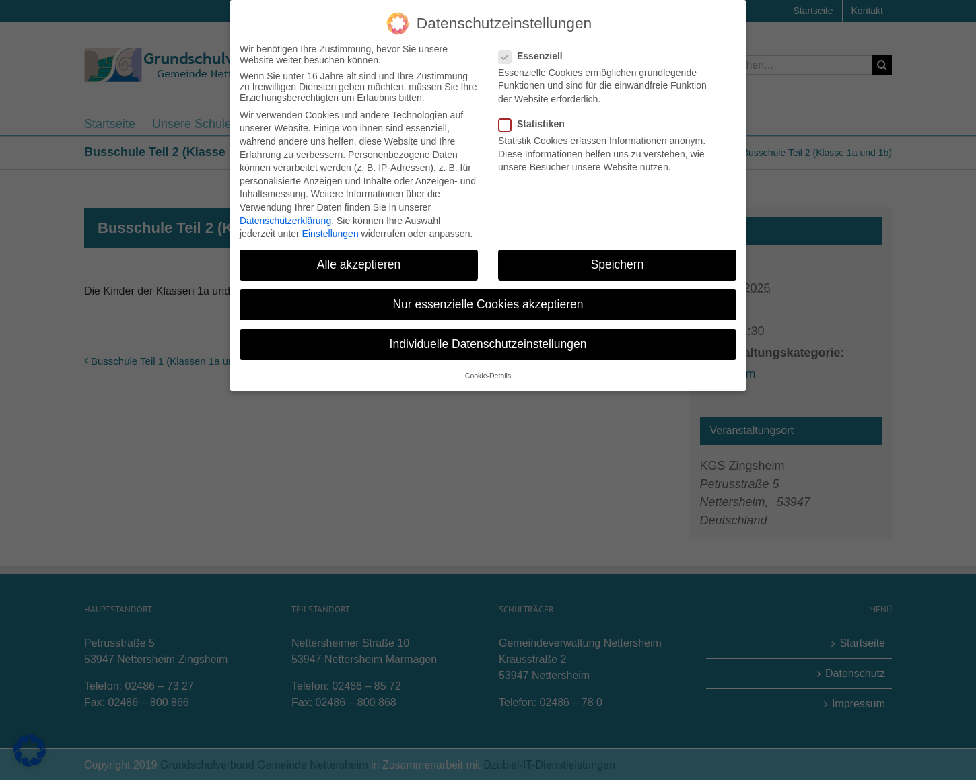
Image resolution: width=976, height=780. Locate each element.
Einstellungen (330, 231)
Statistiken (537, 121)
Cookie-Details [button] (488, 373)
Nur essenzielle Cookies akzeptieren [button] (487, 302)
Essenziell (536, 53)
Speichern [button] (617, 262)
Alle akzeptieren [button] (359, 262)
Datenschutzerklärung (285, 218)
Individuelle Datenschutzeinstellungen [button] (488, 342)
